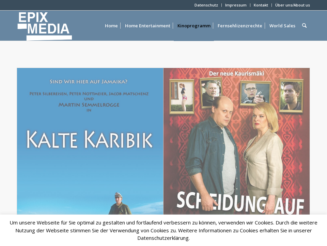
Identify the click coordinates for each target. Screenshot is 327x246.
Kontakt (261, 5)
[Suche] (304, 26)
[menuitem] (206, 5)
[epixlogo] (55, 26)
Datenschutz (206, 5)
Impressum (236, 5)
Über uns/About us (292, 5)
